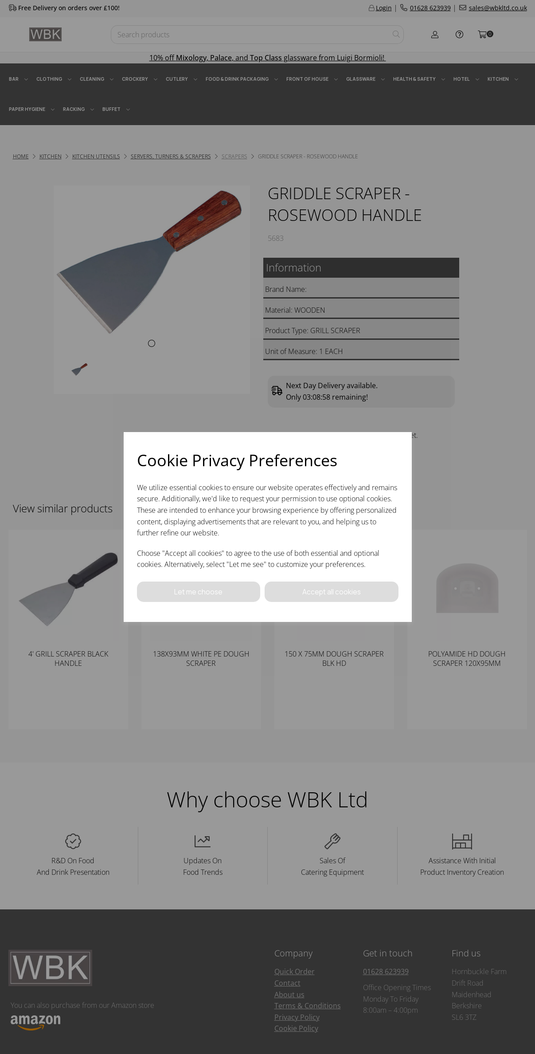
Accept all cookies (331, 591)
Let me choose (198, 591)
